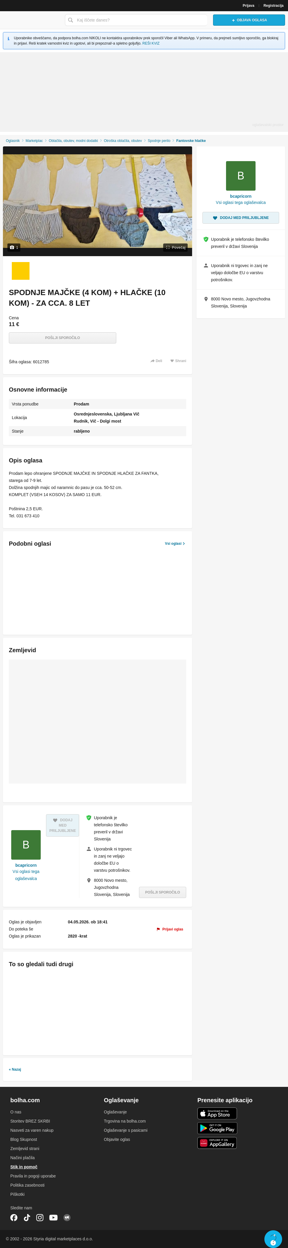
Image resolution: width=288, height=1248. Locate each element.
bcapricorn (26, 865)
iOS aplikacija (217, 1113)
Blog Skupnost (23, 1139)
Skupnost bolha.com (67, 1217)
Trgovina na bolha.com (125, 1121)
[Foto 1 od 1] (21, 271)
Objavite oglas (117, 1139)
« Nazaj (15, 1069)
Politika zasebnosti (27, 1185)
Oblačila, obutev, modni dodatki (73, 141)
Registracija (274, 6)
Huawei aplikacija (217, 1143)
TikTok (26, 1217)
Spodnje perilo (159, 141)
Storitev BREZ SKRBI (30, 1121)
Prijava (248, 6)
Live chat (273, 1239)
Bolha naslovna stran (31, 20)
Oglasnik (13, 141)
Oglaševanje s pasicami (126, 1130)
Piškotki (17, 1194)
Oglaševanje (115, 1112)
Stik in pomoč (23, 1166)
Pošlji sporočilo (62, 338)
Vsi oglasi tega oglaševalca (26, 875)
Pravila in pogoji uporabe (33, 1176)
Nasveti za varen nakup (31, 1130)
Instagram (39, 1217)
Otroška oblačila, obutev (123, 141)
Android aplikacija (217, 1128)
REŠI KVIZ (151, 43)
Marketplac (34, 141)
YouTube (53, 1217)
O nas (15, 1112)
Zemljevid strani (24, 1148)
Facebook (13, 1217)
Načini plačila (22, 1157)
